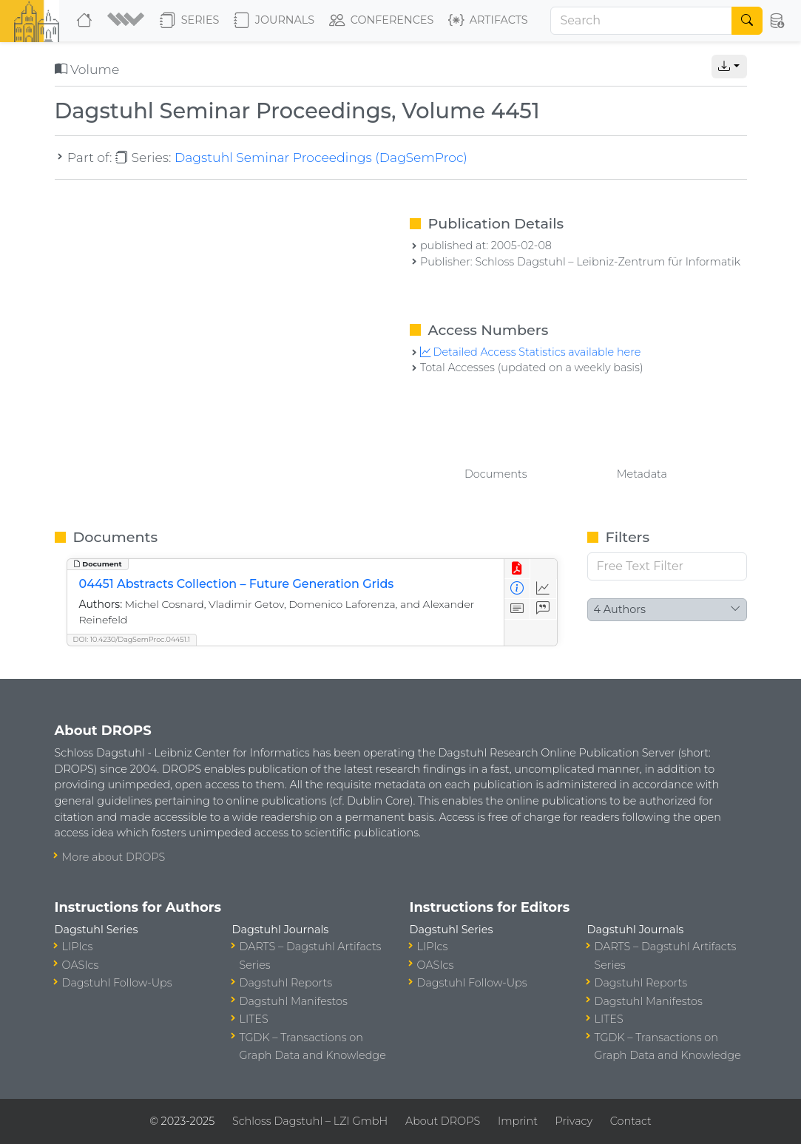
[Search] (641, 21)
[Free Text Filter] (667, 566)
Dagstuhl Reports (286, 982)
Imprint (518, 1121)
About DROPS (442, 1121)
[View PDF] (517, 569)
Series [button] (190, 21)
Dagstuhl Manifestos (294, 1001)
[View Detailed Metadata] (517, 589)
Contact (631, 1121)
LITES (254, 1019)
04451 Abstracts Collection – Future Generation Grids (236, 584)
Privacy (573, 1121)
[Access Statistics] (543, 589)
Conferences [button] (381, 21)
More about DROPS (114, 857)
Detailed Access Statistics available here (530, 352)
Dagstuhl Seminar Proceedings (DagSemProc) (321, 157)
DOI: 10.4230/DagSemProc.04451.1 (132, 639)
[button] (128, 21)
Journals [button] (274, 21)
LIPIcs (77, 946)
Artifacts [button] (488, 21)
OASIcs (80, 965)
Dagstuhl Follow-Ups (117, 982)
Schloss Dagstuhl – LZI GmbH (310, 1121)
